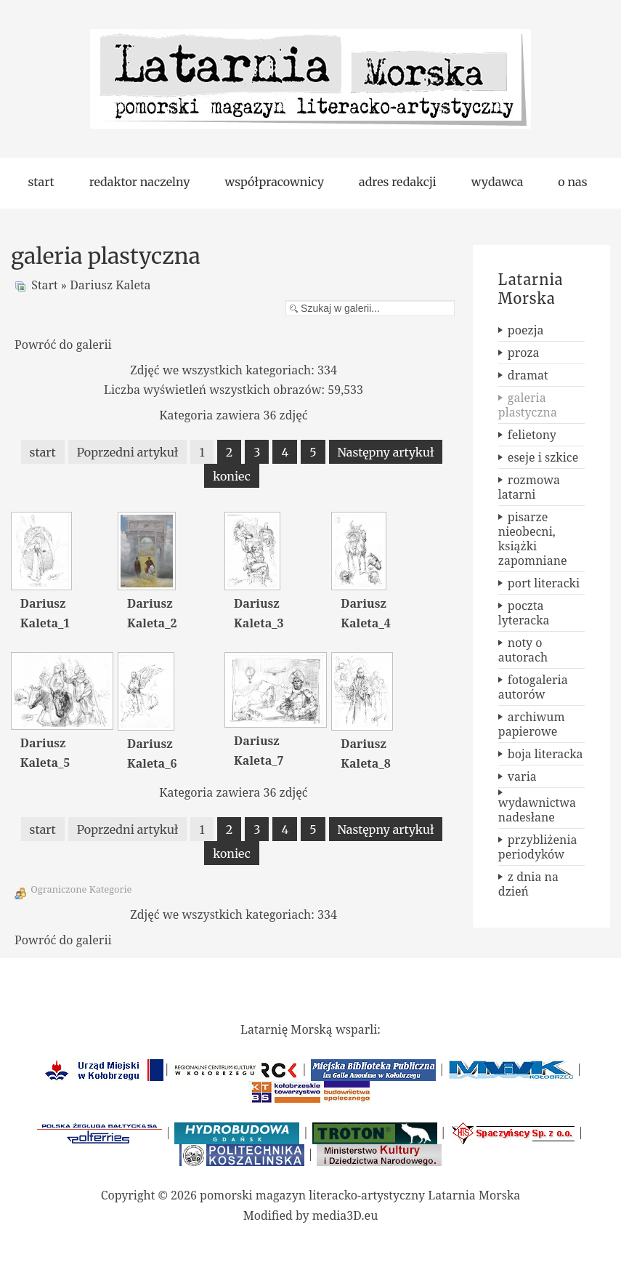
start (43, 452)
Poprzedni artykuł (128, 452)
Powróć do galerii (63, 345)
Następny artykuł (386, 452)
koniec (232, 476)
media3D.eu (345, 1215)
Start (44, 285)
